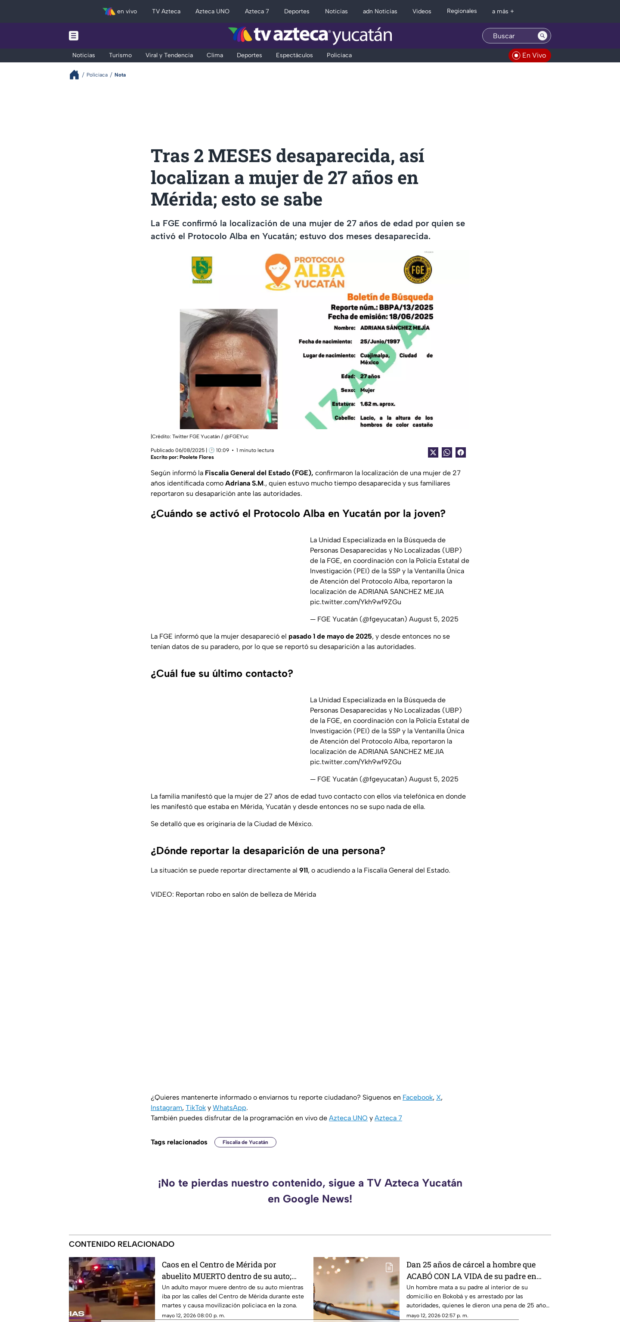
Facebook (418, 1097)
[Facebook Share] (461, 452)
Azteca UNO (348, 1118)
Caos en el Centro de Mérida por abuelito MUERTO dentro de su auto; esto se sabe (226, 1270)
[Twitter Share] (433, 452)
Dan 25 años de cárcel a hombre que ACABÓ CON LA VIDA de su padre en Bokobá (471, 1270)
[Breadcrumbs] (78, 74)
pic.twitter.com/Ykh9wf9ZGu (355, 602)
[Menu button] (103, 35)
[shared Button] (447, 452)
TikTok (196, 1108)
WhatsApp (229, 1108)
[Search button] (542, 35)
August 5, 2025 (434, 619)
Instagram (166, 1108)
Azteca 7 (388, 1118)
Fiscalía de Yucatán (245, 1142)
